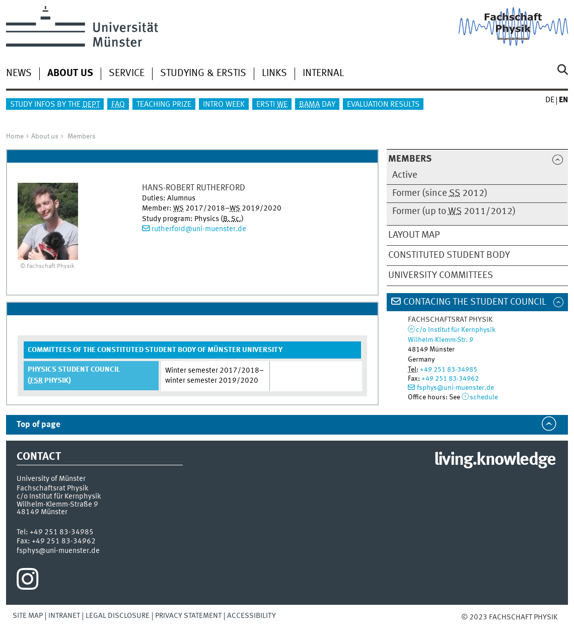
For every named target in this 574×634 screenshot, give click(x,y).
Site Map (28, 616)
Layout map (414, 235)
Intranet (64, 616)
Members (81, 136)
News (19, 73)
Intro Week (224, 105)
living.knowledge (494, 460)
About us (44, 136)
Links (274, 73)
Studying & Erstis (203, 73)
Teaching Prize (163, 105)
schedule (484, 397)
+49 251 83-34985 (448, 369)
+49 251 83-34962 (450, 378)
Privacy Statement (188, 616)
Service (127, 73)
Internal (323, 73)
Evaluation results (383, 105)
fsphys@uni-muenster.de (455, 387)
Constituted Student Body (449, 255)
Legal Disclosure (118, 616)
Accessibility (251, 616)
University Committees (440, 275)
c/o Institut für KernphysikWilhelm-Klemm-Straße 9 (59, 500)
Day (317, 105)
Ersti (272, 105)
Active (404, 175)
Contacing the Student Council (474, 302)
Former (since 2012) (439, 193)
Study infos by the (55, 105)
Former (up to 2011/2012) (454, 211)
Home (15, 136)
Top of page (38, 424)
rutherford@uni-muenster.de (199, 229)
